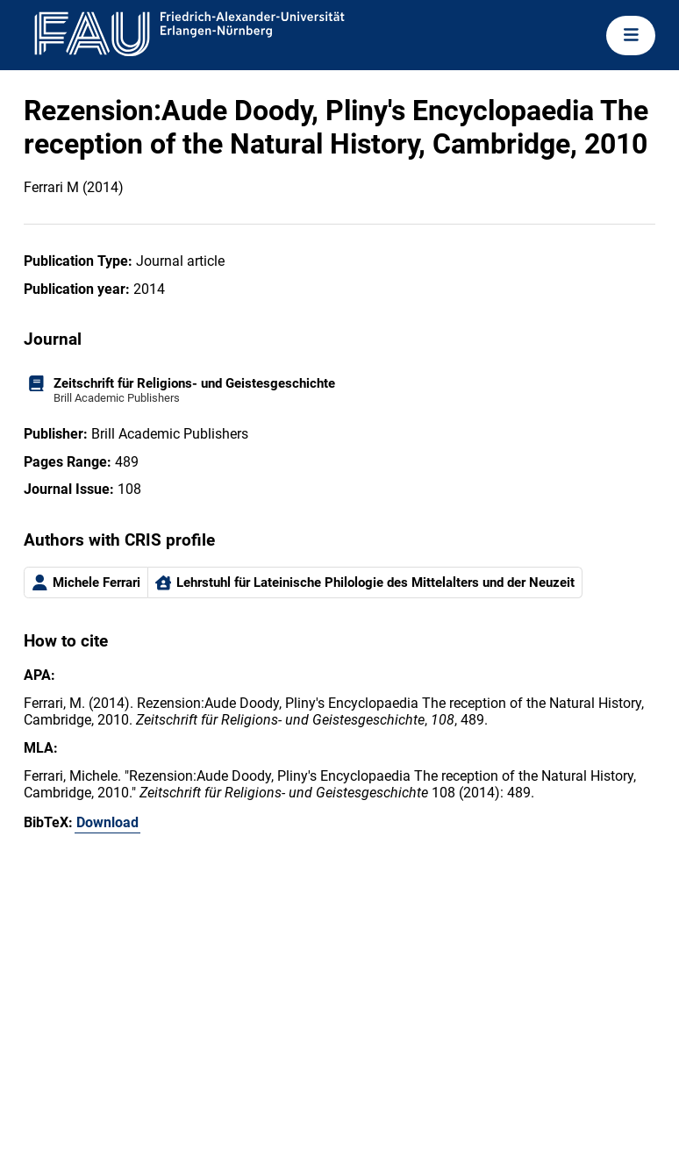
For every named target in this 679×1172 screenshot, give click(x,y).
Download (107, 822)
